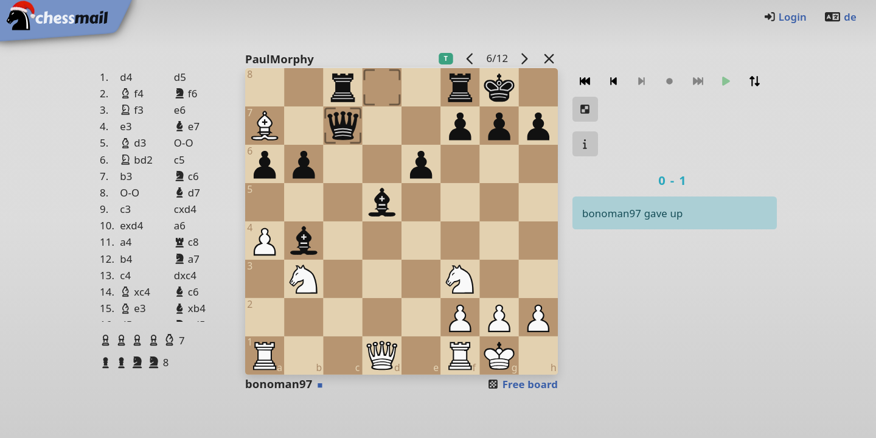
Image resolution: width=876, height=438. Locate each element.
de (840, 17)
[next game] (524, 58)
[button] (107, 340)
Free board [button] (522, 384)
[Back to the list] (549, 58)
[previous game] (470, 58)
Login (785, 17)
